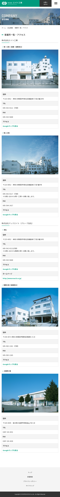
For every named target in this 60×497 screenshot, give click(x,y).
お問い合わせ (46, 3)
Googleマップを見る (10, 126)
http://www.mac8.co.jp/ (12, 278)
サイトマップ (30, 486)
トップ (30, 472)
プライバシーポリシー (30, 481)
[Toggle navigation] (56, 3)
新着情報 (30, 477)
